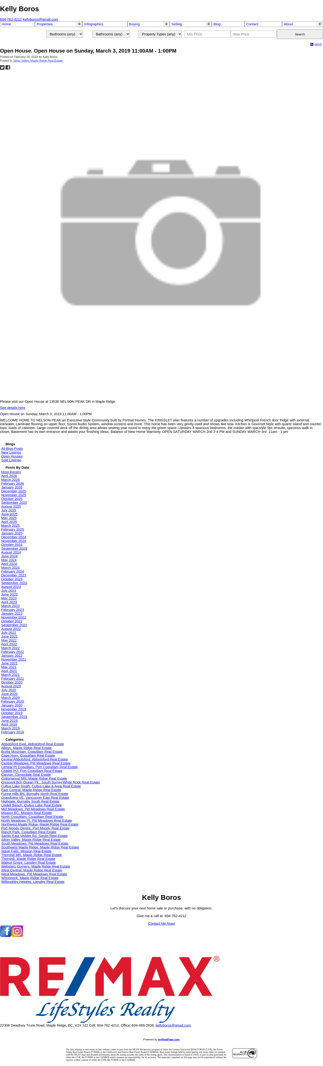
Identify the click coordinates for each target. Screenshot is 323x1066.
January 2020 (11, 705)
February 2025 (12, 529)
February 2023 (12, 610)
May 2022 (8, 640)
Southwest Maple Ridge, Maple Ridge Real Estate (40, 847)
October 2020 (11, 682)
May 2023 (8, 598)
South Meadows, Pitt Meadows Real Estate (34, 843)
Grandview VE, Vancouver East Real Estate (35, 798)
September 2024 (14, 548)
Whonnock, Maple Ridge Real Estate (30, 878)
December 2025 (13, 491)
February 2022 (12, 652)
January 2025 (11, 533)
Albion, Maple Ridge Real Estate (26, 748)
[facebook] (5, 936)
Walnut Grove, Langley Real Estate (28, 863)
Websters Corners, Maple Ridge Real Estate (35, 866)
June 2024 (9, 556)
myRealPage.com (169, 1039)
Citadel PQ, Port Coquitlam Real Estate (31, 771)
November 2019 (13, 709)
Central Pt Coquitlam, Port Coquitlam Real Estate (39, 767)
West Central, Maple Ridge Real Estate (31, 870)
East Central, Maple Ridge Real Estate (31, 790)
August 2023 (11, 587)
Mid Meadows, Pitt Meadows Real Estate (33, 809)
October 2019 (11, 713)
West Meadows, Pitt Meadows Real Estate (34, 874)
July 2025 (8, 510)
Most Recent (11, 472)
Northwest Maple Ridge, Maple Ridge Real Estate (39, 824)
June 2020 (9, 694)
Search (300, 34)
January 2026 (11, 487)
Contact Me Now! (161, 923)
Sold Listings (11, 460)
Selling (176, 24)
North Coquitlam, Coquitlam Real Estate (32, 817)
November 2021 (13, 659)
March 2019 (10, 728)
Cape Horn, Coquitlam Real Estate (28, 755)
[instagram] (17, 936)
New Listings (11, 452)
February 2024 (12, 571)
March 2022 (10, 648)
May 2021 (8, 667)
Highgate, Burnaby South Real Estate (30, 801)
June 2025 (9, 514)
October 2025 (11, 499)
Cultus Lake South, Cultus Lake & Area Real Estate (41, 786)
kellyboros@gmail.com (173, 1025)
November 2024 (13, 541)
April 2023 (9, 602)
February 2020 (12, 701)
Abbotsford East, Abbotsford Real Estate (32, 744)
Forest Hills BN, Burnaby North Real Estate (34, 794)
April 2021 (9, 671)
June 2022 (9, 636)
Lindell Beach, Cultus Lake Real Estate (31, 805)
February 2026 (12, 483)
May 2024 (8, 560)
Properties (45, 24)
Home (6, 24)
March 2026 (10, 480)
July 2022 (8, 633)
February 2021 (12, 678)
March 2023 (10, 606)
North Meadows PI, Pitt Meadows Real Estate (36, 820)
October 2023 (11, 579)
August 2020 (11, 686)
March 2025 (10, 526)
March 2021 (10, 675)
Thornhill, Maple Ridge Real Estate (28, 859)
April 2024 (9, 564)
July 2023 (8, 591)
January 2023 (11, 613)
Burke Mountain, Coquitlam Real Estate (32, 752)
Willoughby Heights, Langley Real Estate (33, 882)
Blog (217, 24)
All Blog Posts (12, 449)
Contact (252, 24)
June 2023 (9, 594)
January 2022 (11, 656)
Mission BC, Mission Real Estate (26, 813)
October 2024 (11, 545)
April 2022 (9, 644)
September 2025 (14, 503)
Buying (134, 24)
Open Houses (12, 456)
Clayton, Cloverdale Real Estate (26, 775)
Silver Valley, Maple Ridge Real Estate (38, 60)
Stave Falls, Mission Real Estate (26, 851)
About (288, 24)
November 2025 (13, 495)
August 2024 (11, 552)
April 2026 (9, 476)
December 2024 (13, 537)
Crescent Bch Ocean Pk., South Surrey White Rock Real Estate (50, 782)
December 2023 (13, 575)
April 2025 (9, 522)
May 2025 (8, 518)
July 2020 (8, 690)
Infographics (93, 24)
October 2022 (11, 621)
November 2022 (13, 617)
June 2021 (9, 663)
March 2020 (10, 698)
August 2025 (11, 506)
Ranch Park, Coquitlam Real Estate (28, 832)
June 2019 (9, 721)
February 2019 (12, 732)
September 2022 (14, 625)
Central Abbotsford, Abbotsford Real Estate (34, 759)
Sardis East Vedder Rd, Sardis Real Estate (34, 836)
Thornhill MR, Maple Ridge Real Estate (31, 855)
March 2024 (10, 568)
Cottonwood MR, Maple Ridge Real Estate (34, 778)
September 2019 (14, 717)
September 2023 (14, 583)
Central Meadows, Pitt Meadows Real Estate (36, 763)
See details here (12, 408)
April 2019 (9, 724)
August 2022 (11, 629)
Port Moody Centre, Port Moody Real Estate (35, 828)
